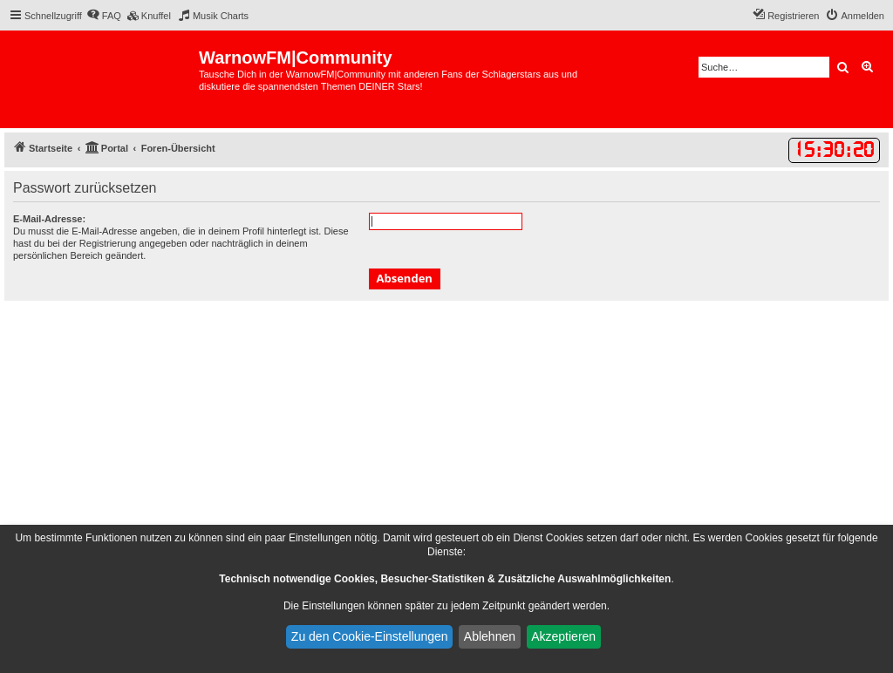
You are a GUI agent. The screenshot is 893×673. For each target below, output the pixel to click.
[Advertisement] (446, 431)
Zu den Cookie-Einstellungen (369, 636)
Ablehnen (489, 636)
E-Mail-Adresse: (49, 219)
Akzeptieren (563, 636)
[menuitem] (103, 15)
